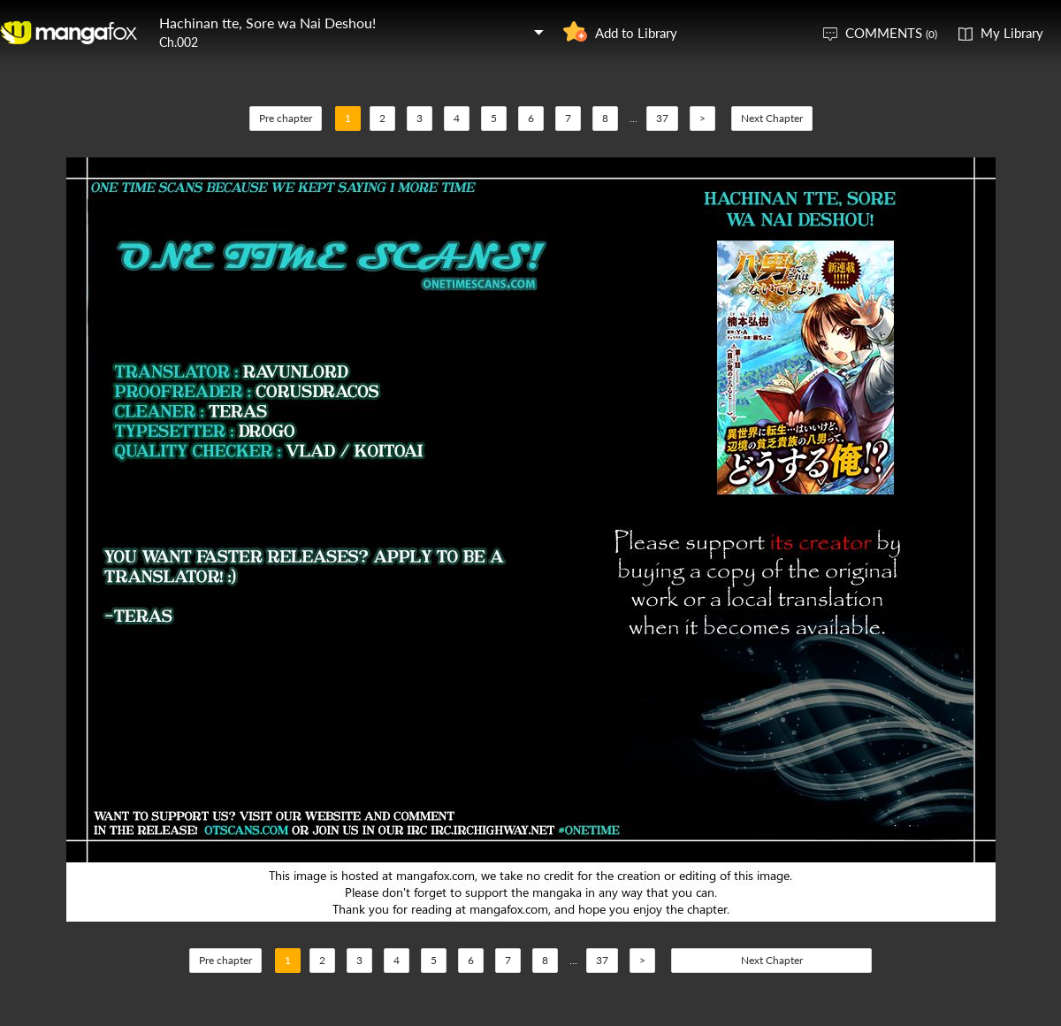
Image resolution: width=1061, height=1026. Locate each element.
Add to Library (636, 33)
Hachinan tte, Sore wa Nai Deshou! (267, 22)
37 (662, 118)
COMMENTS (891, 33)
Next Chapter (772, 118)
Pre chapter (285, 118)
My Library (1012, 33)
